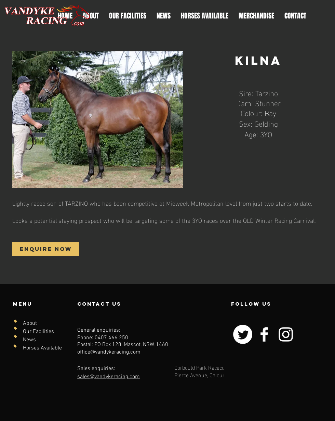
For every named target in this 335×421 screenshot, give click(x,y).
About (30, 323)
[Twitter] (242, 334)
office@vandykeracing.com (108, 352)
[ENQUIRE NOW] (45, 249)
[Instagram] (285, 334)
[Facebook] (264, 334)
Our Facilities (38, 331)
